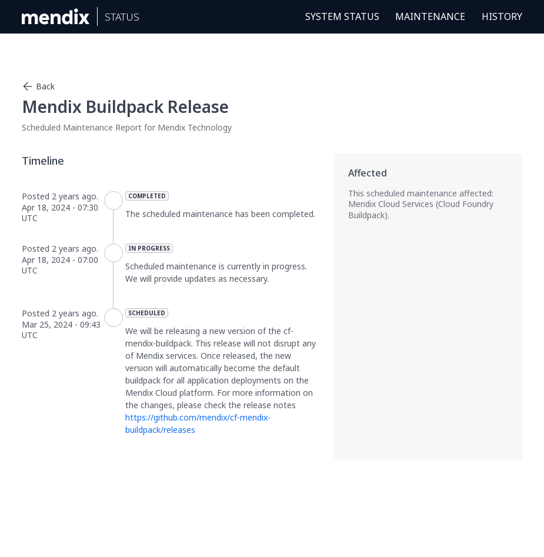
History (502, 16)
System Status (342, 16)
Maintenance (430, 16)
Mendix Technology (195, 127)
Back (38, 86)
